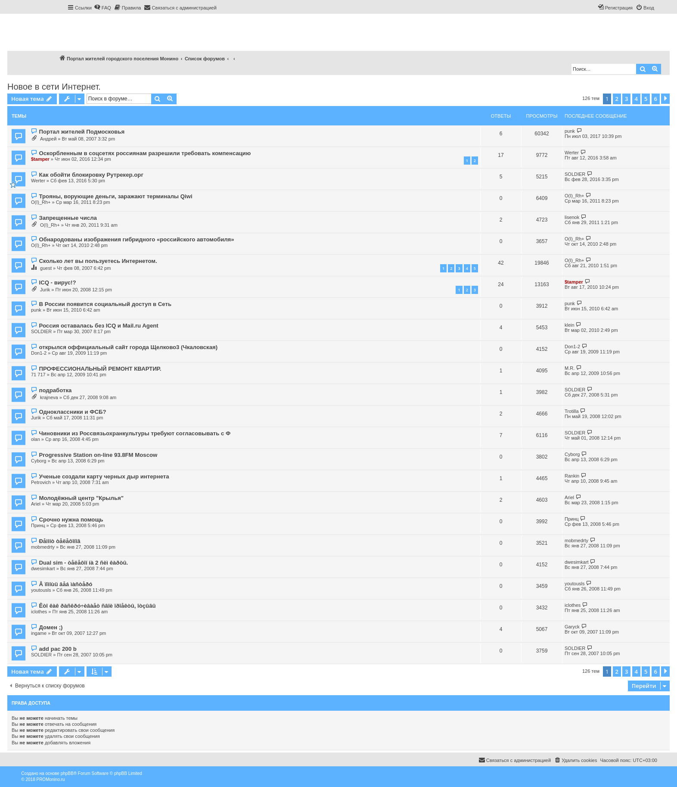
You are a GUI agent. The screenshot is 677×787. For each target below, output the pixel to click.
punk (570, 131)
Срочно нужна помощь (71, 519)
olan (35, 439)
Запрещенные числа (67, 218)
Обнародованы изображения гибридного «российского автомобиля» (136, 239)
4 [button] (636, 99)
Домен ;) (50, 627)
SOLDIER (575, 174)
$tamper (40, 159)
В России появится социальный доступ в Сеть (105, 304)
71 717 (38, 374)
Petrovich (41, 482)
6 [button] (655, 99)
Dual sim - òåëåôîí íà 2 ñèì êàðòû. (83, 562)
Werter (572, 152)
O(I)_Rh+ (41, 202)
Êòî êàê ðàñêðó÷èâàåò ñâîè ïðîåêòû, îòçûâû (97, 606)
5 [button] (645, 99)
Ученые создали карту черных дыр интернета (104, 476)
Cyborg (38, 460)
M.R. (570, 368)
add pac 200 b (57, 649)
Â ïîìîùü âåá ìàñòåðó (65, 584)
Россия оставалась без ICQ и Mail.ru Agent (98, 325)
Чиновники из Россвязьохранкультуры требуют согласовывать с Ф (134, 433)
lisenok (572, 217)
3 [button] (626, 99)
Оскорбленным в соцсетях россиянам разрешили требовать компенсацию (145, 153)
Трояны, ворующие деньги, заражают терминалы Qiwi (115, 196)
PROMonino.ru (50, 779)
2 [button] (616, 99)
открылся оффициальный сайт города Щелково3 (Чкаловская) (128, 347)
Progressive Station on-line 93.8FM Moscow (98, 455)
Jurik (45, 289)
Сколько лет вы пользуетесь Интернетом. (98, 261)
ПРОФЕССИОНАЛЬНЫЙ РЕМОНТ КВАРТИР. (100, 368)
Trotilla (572, 411)
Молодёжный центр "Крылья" (81, 498)
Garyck (572, 626)
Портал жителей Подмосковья (81, 131)
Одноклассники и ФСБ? (72, 412)
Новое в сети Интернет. (54, 86)
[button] (665, 99)
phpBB (67, 773)
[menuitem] (102, 8)
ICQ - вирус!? (57, 282)
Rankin (572, 475)
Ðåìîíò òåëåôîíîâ (59, 541)
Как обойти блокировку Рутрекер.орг (91, 175)
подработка (55, 390)
